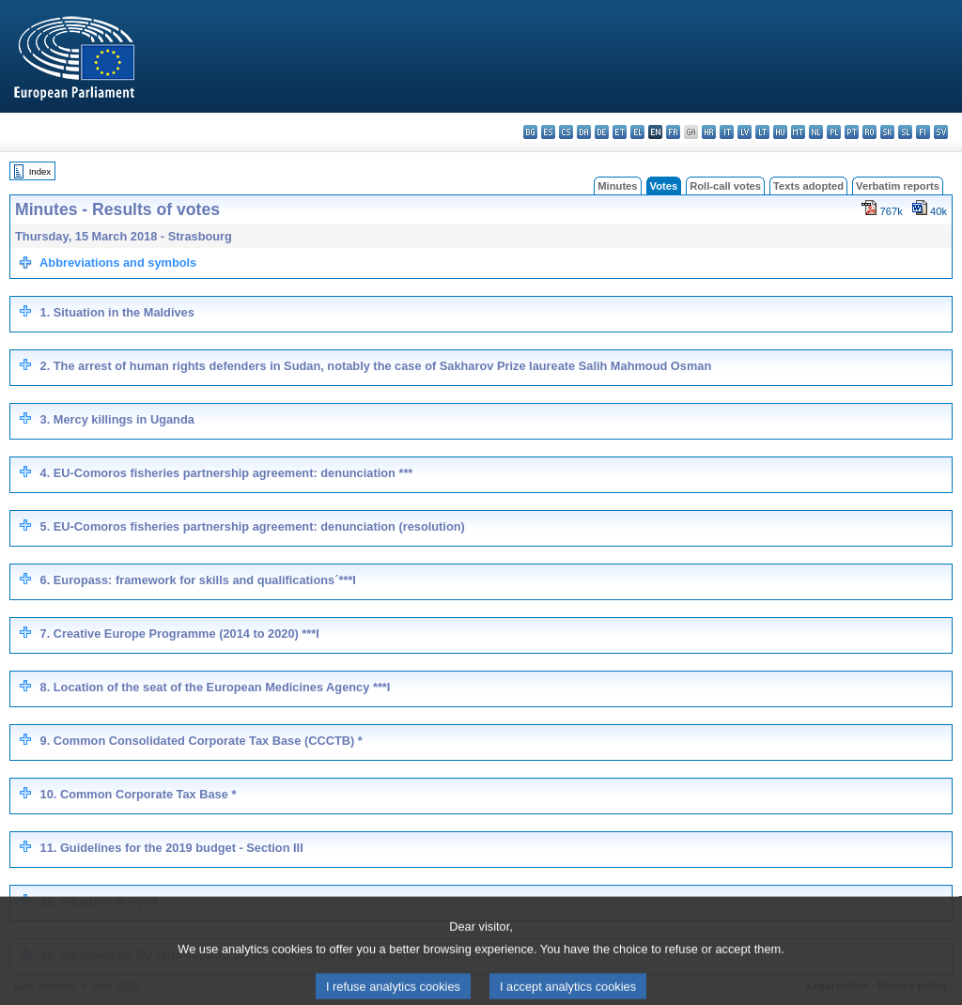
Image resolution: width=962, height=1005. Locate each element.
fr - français (673, 132)
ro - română (869, 132)
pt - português (852, 132)
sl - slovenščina (905, 132)
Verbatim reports (897, 186)
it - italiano (727, 132)
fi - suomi (923, 132)
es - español (548, 132)
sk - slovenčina (887, 132)
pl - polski (834, 132)
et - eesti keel (620, 132)
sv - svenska (941, 132)
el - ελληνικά (637, 132)
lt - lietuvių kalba (762, 132)
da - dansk (584, 132)
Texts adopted (808, 186)
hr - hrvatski (709, 132)
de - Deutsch (602, 132)
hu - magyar (780, 132)
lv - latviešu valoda (744, 132)
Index (40, 171)
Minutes (617, 186)
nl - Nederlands (816, 132)
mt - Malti (798, 132)
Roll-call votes (725, 186)
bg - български (530, 132)
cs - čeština (566, 132)
